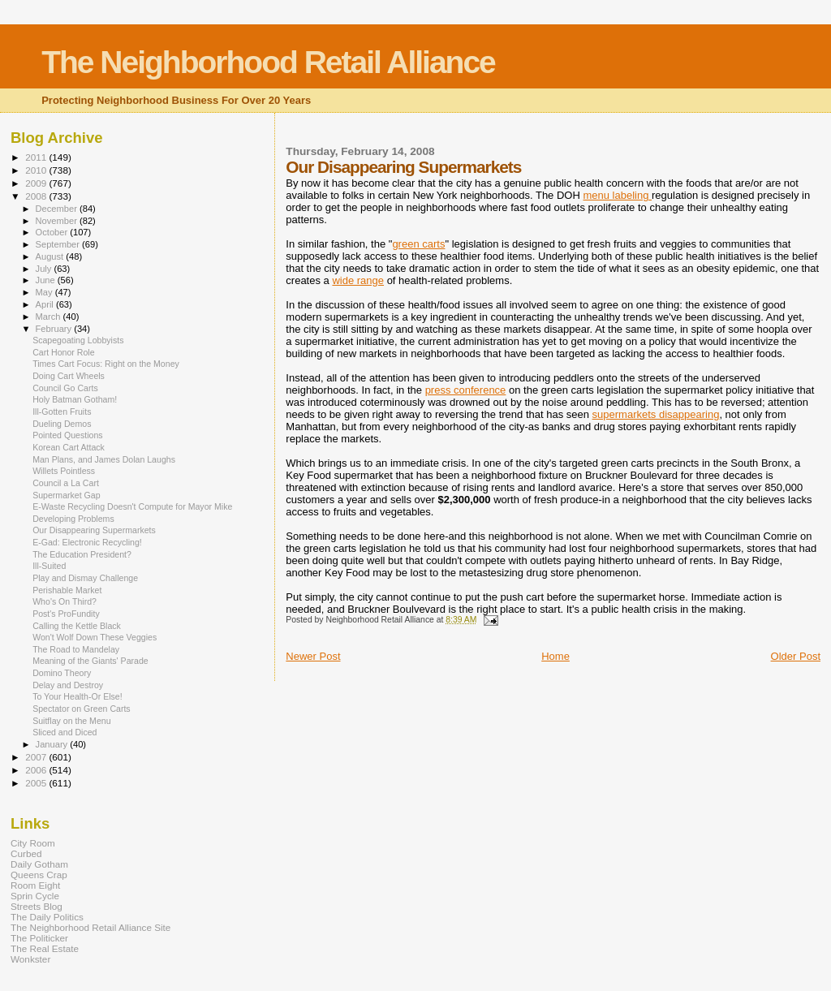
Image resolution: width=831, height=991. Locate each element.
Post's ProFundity (66, 613)
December (58, 208)
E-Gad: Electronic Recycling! (87, 542)
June (47, 280)
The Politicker (39, 938)
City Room (33, 843)
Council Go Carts (65, 388)
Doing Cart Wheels (68, 376)
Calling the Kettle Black (76, 626)
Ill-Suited (49, 566)
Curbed (26, 853)
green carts (418, 244)
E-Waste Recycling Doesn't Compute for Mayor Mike (132, 506)
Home (555, 656)
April (46, 304)
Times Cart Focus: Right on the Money (105, 363)
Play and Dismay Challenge (85, 578)
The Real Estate (45, 948)
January (53, 744)
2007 (37, 757)
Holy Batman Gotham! (74, 399)
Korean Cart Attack (68, 447)
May (45, 292)
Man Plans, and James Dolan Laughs (103, 459)
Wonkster (30, 959)
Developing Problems (73, 519)
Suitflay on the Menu (71, 721)
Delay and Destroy (67, 685)
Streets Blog (36, 906)
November (58, 221)
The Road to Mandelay (75, 649)
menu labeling (617, 195)
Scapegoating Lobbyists (77, 340)
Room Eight (35, 885)
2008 (37, 196)
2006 (37, 770)
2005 (37, 783)
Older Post (795, 656)
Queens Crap (39, 874)
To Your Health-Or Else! (77, 696)
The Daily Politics (47, 916)
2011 (37, 157)
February (55, 329)
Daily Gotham (39, 864)
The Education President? (81, 554)
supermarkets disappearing (656, 414)
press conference (465, 390)
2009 (37, 183)
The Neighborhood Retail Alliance (268, 62)
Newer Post (313, 656)
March (49, 316)
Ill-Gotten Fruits (61, 411)
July (45, 269)
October (53, 232)
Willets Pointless (63, 471)
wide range (358, 280)
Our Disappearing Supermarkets (94, 530)
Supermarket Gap (66, 495)
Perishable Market (66, 590)
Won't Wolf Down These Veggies (94, 637)
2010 (37, 170)
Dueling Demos (61, 424)
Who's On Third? (64, 601)
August (51, 256)
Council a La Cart (65, 483)
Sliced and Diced (64, 732)
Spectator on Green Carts (81, 708)
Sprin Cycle (35, 895)
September (59, 244)
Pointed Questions (67, 435)
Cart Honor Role (63, 352)
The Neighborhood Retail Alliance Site (90, 927)
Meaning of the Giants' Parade (90, 661)
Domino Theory (61, 673)
